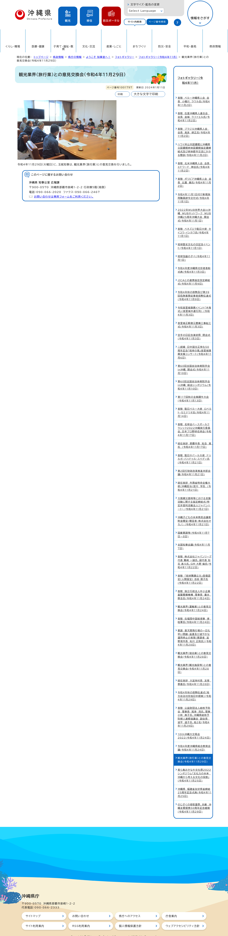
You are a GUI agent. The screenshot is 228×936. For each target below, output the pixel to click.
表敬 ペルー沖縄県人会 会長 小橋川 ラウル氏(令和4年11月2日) (194, 94)
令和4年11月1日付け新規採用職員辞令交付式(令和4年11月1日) (194, 191)
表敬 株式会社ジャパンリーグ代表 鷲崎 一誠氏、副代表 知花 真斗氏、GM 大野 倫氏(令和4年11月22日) (195, 555)
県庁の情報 (75, 57)
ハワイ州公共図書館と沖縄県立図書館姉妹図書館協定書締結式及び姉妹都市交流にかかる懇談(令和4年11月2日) (194, 142)
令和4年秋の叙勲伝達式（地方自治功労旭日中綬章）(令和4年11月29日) (194, 689)
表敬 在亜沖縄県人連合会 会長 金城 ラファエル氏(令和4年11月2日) (194, 110)
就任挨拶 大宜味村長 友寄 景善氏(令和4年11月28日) (194, 675)
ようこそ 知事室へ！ (98, 57)
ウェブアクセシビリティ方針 (183, 919)
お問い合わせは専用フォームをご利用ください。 (64, 196)
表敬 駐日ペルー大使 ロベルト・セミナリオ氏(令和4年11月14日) (195, 405)
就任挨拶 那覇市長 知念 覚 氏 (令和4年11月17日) (195, 438)
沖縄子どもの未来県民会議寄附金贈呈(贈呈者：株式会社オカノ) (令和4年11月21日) (194, 514)
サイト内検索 (135, 22)
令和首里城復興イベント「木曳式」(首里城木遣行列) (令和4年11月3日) (194, 304)
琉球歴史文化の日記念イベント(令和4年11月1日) (194, 239)
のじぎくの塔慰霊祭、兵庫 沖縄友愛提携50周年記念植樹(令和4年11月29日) (194, 801)
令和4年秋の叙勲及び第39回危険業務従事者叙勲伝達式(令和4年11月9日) (194, 289)
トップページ (41, 57)
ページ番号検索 (157, 22)
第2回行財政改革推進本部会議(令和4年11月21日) (194, 466)
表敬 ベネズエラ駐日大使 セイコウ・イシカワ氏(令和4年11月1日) (194, 225)
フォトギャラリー (124, 57)
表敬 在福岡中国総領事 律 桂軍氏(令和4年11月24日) (194, 613)
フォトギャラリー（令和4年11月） (158, 57)
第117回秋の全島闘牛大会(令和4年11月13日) (193, 392)
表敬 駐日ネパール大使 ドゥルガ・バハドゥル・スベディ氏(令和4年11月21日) (194, 452)
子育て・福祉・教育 (63, 47)
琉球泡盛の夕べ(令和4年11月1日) (194, 251)
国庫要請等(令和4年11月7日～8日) (194, 528)
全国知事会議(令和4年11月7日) (194, 540)
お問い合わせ (80, 909)
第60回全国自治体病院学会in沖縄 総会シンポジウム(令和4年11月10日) (194, 378)
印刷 (120, 94)
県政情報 (215, 46)
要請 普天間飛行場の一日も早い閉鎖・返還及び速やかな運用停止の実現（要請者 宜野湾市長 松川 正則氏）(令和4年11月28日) (195, 630)
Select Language (142, 10)
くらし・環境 (12, 46)
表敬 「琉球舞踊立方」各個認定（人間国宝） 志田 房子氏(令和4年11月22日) (194, 572)
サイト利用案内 (35, 919)
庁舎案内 (171, 909)
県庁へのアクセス (130, 909)
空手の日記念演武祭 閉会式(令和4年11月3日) (194, 330)
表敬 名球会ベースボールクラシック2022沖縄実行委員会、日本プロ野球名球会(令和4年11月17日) (194, 422)
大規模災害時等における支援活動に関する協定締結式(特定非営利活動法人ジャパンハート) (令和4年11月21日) (194, 496)
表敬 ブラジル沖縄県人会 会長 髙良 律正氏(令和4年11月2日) (194, 125)
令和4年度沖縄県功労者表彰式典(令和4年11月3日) (194, 263)
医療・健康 (38, 46)
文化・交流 (88, 46)
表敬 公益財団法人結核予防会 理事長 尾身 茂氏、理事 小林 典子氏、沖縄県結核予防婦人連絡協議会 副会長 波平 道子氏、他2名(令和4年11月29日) (195, 710)
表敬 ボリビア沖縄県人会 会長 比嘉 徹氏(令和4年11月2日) (194, 175)
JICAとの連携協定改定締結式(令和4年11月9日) (194, 275)
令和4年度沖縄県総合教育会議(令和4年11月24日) (194, 741)
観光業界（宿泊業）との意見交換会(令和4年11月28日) (194, 648)
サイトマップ (33, 909)
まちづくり (139, 46)
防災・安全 (164, 46)
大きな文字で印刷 (146, 94)
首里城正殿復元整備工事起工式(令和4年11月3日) (194, 318)
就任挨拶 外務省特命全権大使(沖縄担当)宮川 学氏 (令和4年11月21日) (194, 479)
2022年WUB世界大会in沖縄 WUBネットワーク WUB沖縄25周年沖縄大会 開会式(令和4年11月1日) (194, 208)
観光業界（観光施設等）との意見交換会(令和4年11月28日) (194, 662)
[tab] (135, 22)
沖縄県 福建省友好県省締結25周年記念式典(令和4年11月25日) (195, 785)
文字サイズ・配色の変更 (145, 4)
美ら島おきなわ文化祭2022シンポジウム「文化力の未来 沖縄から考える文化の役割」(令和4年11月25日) (194, 768)
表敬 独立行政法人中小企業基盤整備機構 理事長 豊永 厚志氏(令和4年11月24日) (194, 588)
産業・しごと (113, 46)
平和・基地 (189, 46)
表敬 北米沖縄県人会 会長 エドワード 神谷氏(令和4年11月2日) (194, 160)
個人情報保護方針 (130, 919)
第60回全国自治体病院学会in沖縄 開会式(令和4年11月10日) (194, 362)
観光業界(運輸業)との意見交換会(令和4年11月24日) (194, 602)
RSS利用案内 (81, 919)
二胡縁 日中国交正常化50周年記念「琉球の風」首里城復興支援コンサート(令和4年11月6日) (195, 345)
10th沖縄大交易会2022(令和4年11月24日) (194, 729)
